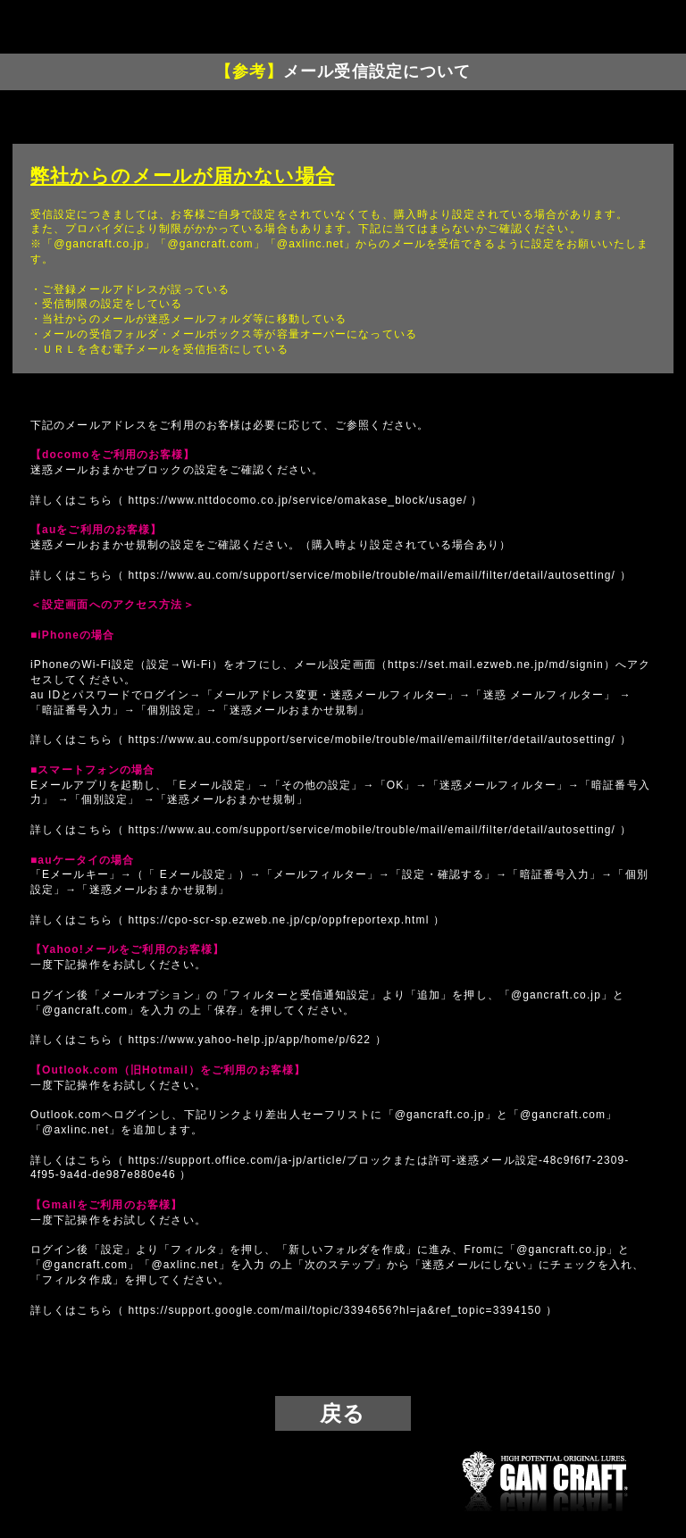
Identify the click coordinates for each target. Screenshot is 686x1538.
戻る (342, 1413)
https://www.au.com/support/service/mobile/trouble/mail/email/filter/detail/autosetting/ (371, 575)
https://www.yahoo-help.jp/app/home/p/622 (249, 1039)
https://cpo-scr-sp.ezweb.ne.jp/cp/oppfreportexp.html (278, 920)
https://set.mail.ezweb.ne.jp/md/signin (496, 664)
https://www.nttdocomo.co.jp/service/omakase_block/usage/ (297, 500)
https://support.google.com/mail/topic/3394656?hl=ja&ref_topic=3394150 (334, 1310)
